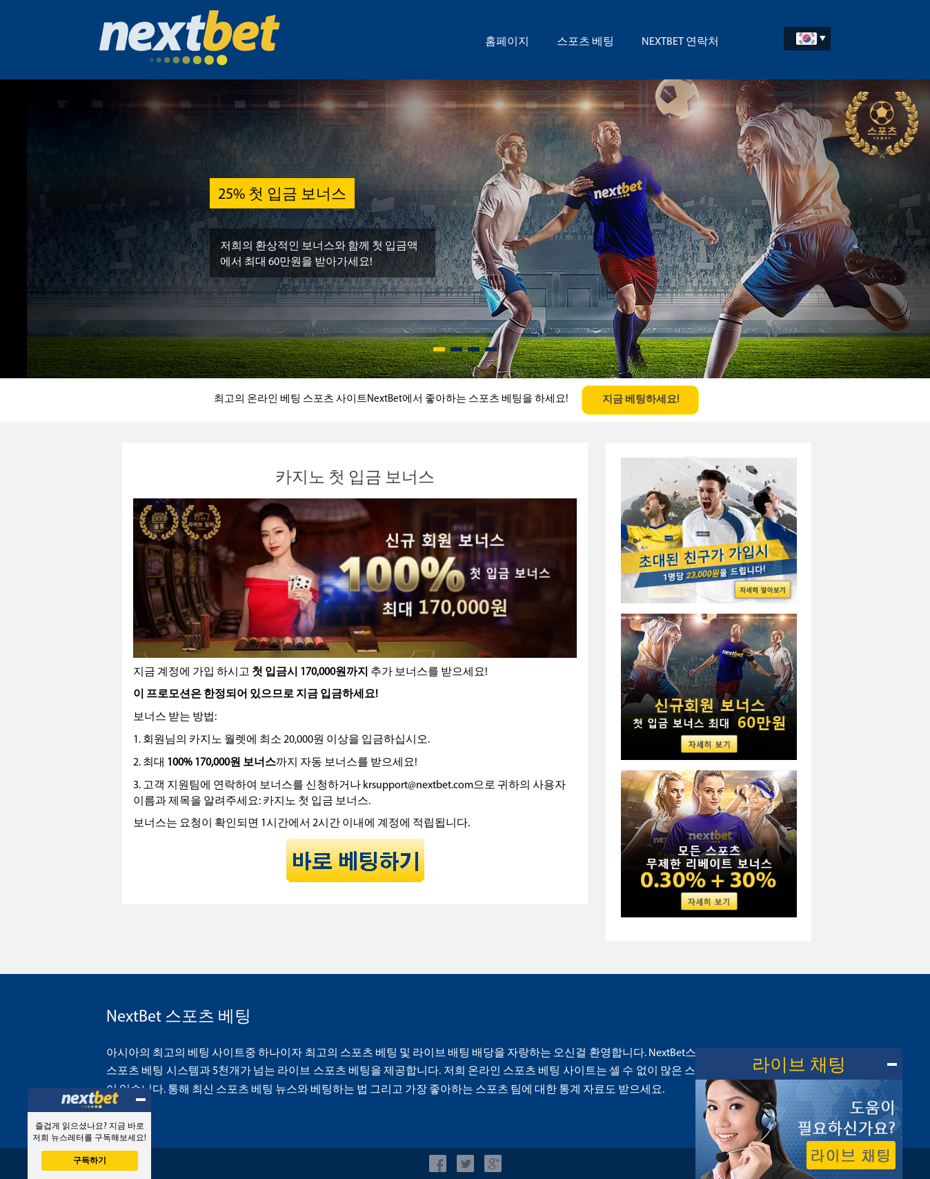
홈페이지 (507, 42)
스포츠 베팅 (585, 42)
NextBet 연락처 (680, 42)
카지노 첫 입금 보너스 (355, 478)
